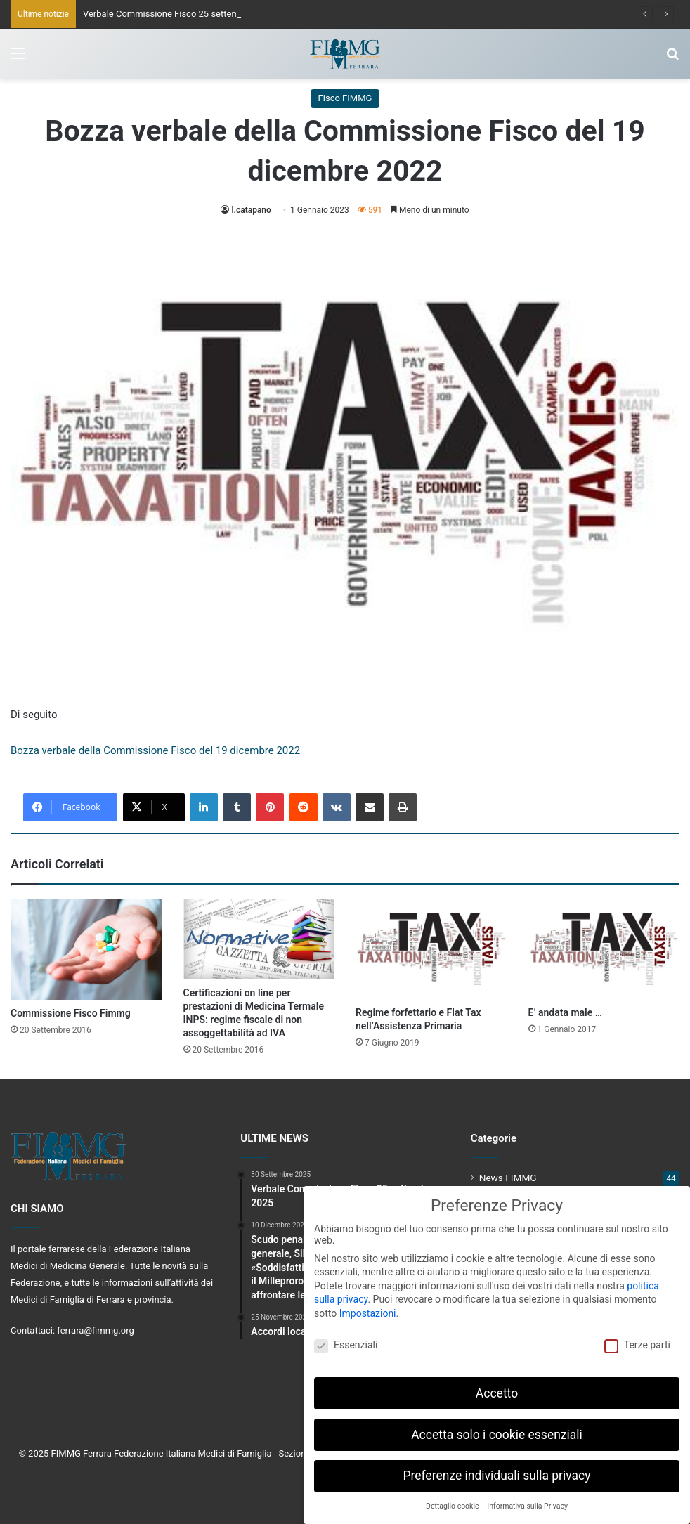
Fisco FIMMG (345, 98)
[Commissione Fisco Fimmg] (86, 949)
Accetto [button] (497, 1388)
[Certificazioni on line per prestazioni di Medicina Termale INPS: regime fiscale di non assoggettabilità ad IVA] (259, 939)
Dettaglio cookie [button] (453, 1501)
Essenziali (345, 1340)
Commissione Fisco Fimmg (71, 1013)
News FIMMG (508, 1177)
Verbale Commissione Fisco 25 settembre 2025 (179, 13)
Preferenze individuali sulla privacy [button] (496, 1471)
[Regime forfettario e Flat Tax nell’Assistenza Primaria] (431, 949)
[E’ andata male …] (604, 949)
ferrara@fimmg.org (95, 1330)
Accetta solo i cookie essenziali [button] (496, 1430)
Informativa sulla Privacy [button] (527, 1501)
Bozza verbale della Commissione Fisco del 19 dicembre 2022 (155, 750)
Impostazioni (367, 1309)
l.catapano (251, 210)
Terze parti (637, 1340)
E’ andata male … (565, 1012)
